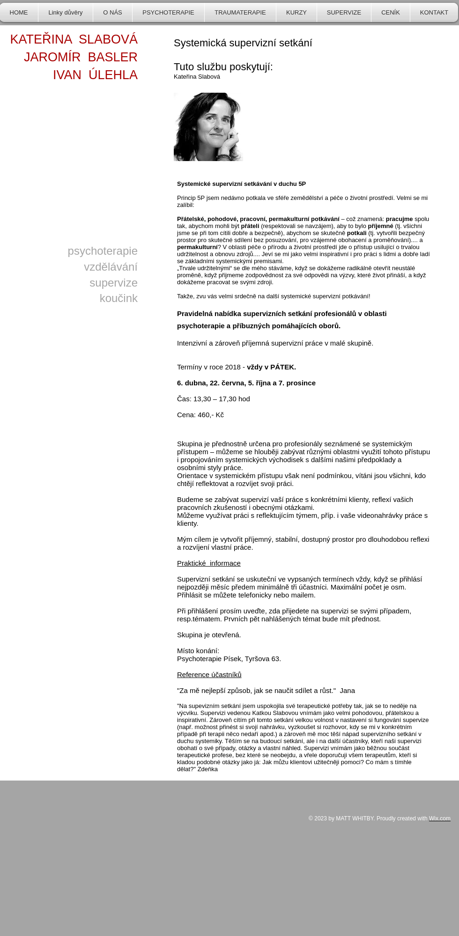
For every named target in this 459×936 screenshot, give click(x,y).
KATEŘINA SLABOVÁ (74, 39)
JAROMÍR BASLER (81, 57)
